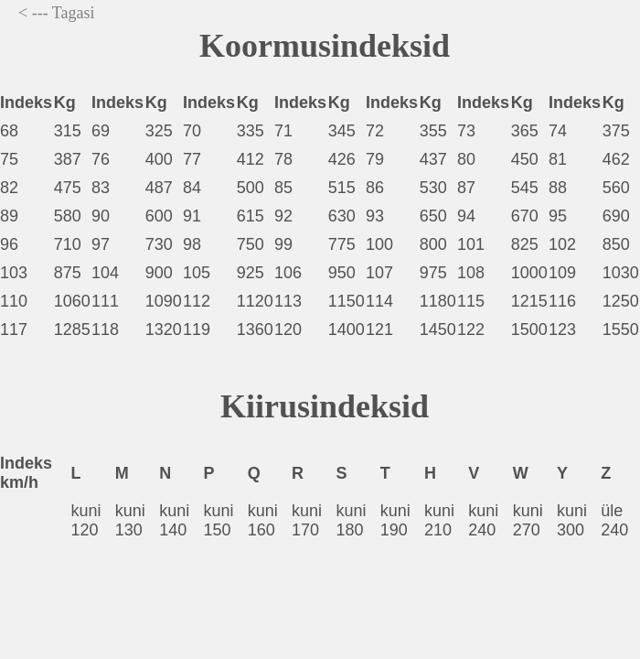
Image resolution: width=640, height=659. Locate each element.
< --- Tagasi (56, 13)
